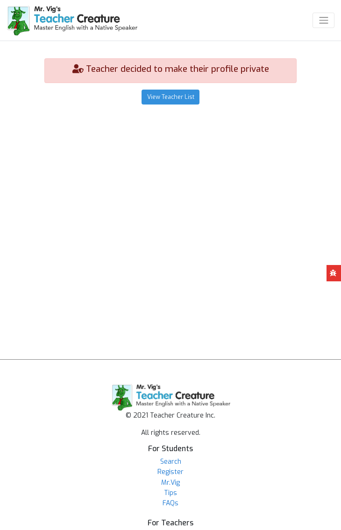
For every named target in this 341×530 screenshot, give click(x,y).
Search (170, 461)
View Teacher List (170, 97)
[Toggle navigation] (323, 20)
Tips (170, 492)
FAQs (170, 503)
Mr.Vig (170, 482)
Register (170, 471)
